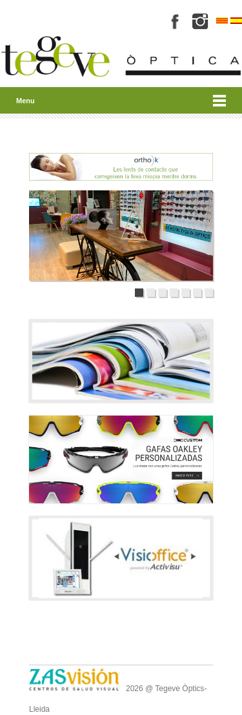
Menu (25, 101)
